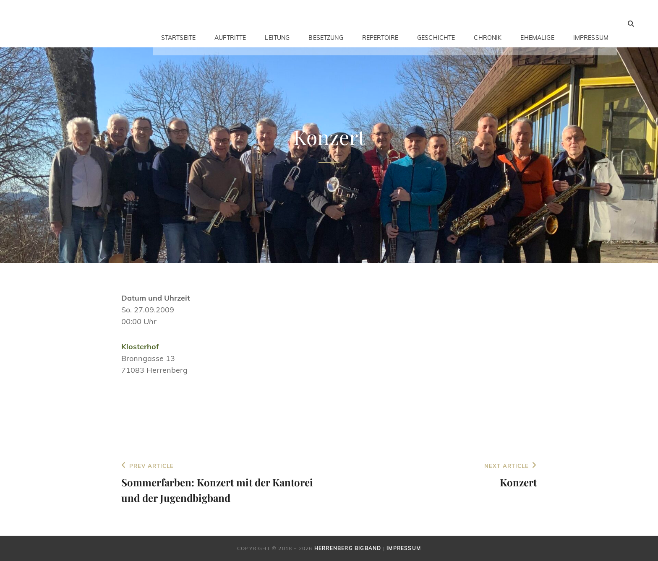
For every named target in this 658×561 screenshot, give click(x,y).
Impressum (590, 23)
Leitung (277, 23)
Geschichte (436, 23)
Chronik (487, 23)
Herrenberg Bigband (347, 548)
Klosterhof (140, 346)
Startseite (178, 23)
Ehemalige (537, 23)
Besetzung (325, 23)
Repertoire (380, 23)
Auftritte (230, 23)
